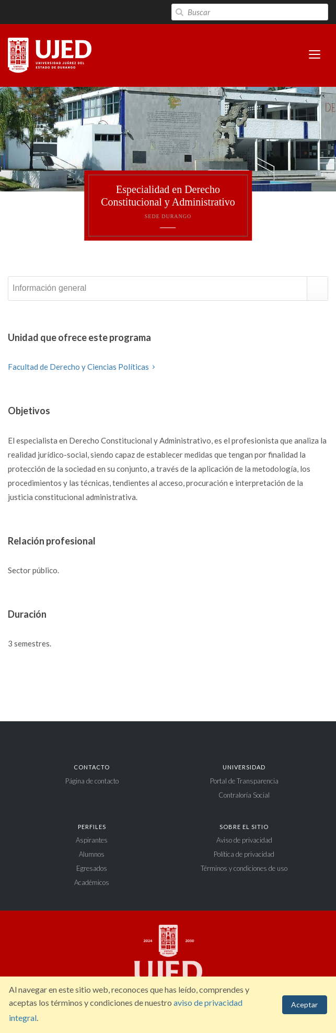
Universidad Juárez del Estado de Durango (49, 56)
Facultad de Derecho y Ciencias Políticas (83, 366)
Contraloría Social (244, 795)
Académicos (91, 882)
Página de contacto (92, 781)
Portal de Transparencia (244, 781)
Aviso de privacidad (244, 840)
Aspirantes (92, 840)
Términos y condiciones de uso (244, 868)
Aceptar (304, 1004)
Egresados (91, 868)
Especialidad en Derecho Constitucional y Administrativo (168, 202)
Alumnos (92, 854)
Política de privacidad (244, 854)
